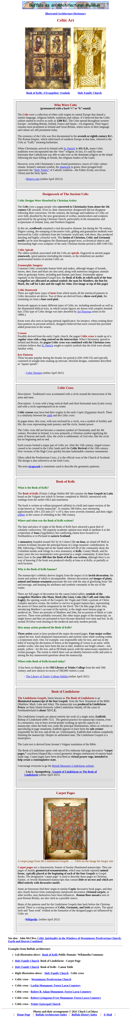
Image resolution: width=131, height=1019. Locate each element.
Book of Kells (50, 954)
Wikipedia (31, 919)
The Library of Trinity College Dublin (47, 676)
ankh (49, 415)
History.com (33, 178)
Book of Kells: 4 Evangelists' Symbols (48, 92)
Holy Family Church (27, 960)
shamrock (65, 166)
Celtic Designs (34, 372)
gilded (21, 514)
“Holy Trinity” (41, 170)
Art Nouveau (84, 311)
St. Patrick (69, 148)
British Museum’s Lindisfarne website (73, 765)
